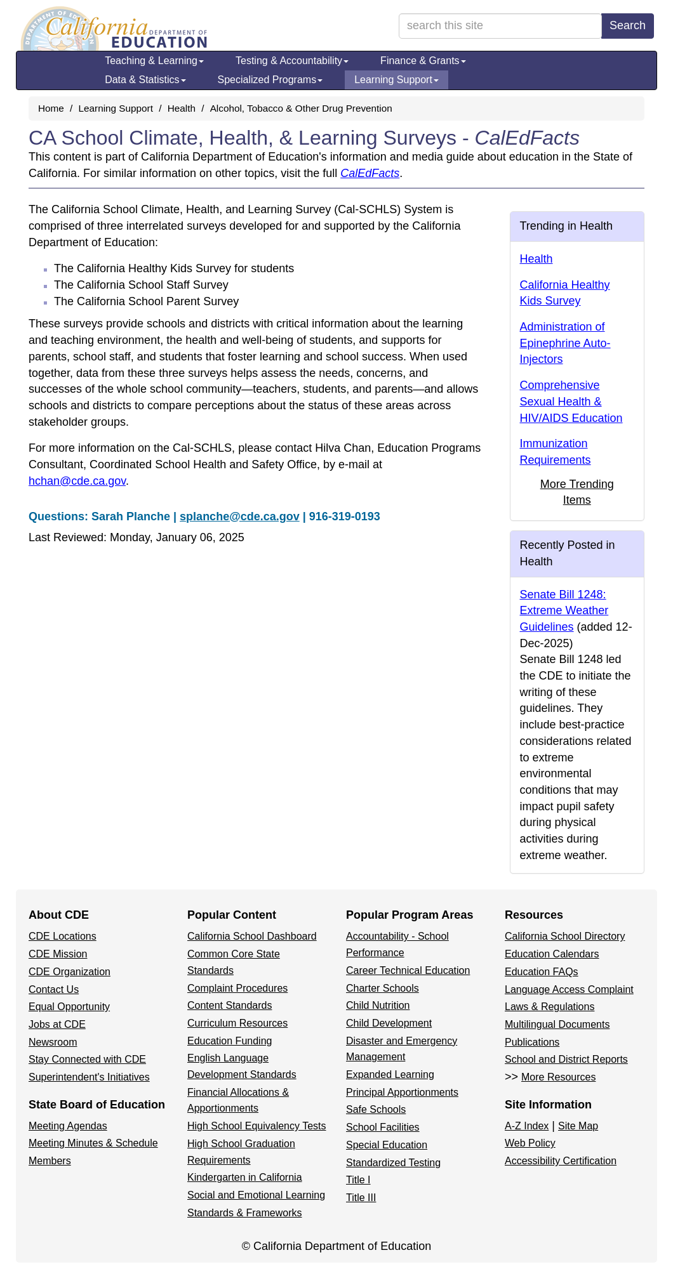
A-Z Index (527, 1125)
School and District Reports (566, 1059)
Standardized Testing (393, 1162)
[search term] (500, 26)
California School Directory (565, 936)
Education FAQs (541, 971)
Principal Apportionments (402, 1092)
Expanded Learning (390, 1074)
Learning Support (396, 79)
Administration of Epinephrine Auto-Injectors (565, 342)
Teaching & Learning (154, 60)
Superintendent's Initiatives (89, 1077)
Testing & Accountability (292, 60)
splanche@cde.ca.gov (240, 516)
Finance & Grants (423, 60)
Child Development (389, 1023)
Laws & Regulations (549, 1006)
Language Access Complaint (569, 989)
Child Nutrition (378, 1005)
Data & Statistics (145, 79)
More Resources (558, 1077)
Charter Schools (382, 988)
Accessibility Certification (560, 1160)
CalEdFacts (369, 173)
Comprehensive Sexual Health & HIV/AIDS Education (571, 401)
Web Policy (530, 1143)
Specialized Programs (270, 79)
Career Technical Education (408, 970)
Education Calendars (552, 954)
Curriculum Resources (237, 1023)
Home (51, 108)
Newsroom (53, 1042)
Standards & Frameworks (244, 1212)
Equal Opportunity (69, 1006)
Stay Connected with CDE (87, 1059)
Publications (532, 1042)
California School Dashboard (252, 936)
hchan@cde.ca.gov (77, 481)
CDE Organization (69, 971)
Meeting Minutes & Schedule (93, 1143)
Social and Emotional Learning (256, 1195)
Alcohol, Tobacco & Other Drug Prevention (301, 108)
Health (182, 108)
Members (50, 1160)
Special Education (386, 1145)
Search (628, 25)
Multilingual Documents (557, 1024)
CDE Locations (63, 936)
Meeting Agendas (68, 1125)
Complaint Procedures (237, 988)
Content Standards (229, 1005)
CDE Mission (58, 954)
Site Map (578, 1125)
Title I (358, 1179)
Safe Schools (376, 1109)
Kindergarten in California (244, 1177)
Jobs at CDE (57, 1024)
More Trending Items (577, 492)
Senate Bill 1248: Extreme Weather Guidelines (564, 610)
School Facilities (383, 1127)
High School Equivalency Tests (256, 1125)
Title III (361, 1197)
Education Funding (229, 1040)
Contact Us (54, 989)
